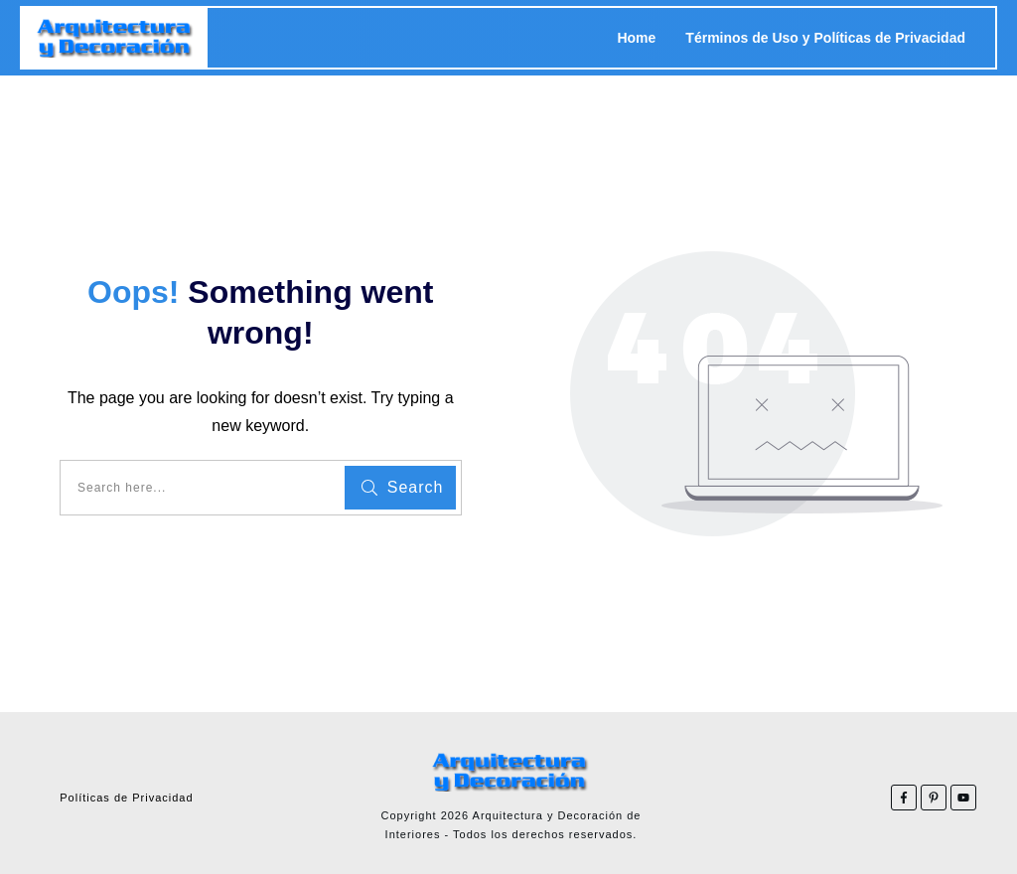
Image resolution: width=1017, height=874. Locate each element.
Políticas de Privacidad (126, 797)
